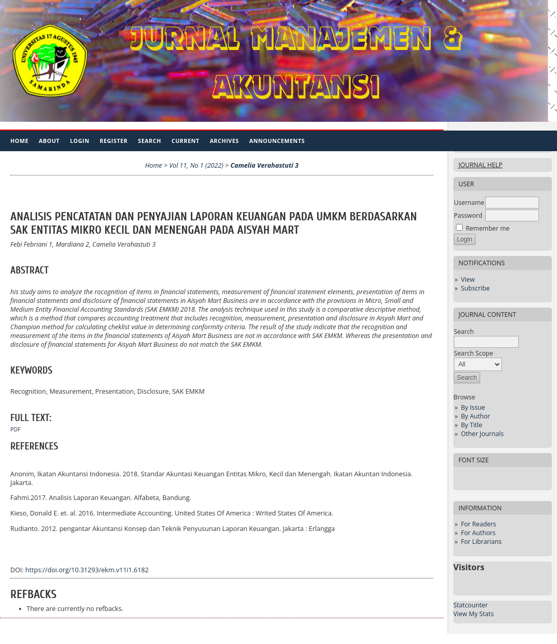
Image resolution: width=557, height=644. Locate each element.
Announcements (277, 140)
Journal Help (480, 164)
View (468, 279)
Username (469, 202)
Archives (224, 140)
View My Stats (473, 613)
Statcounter (470, 605)
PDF (15, 429)
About (49, 140)
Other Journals (482, 433)
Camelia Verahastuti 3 (265, 165)
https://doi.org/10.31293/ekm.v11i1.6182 (87, 570)
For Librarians (481, 541)
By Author (475, 416)
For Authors (478, 532)
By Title (471, 425)
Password (468, 215)
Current (185, 140)
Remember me (488, 228)
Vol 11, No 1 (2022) (196, 165)
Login (80, 140)
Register (113, 140)
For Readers (478, 524)
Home (19, 140)
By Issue (473, 407)
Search (149, 140)
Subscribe (475, 288)
